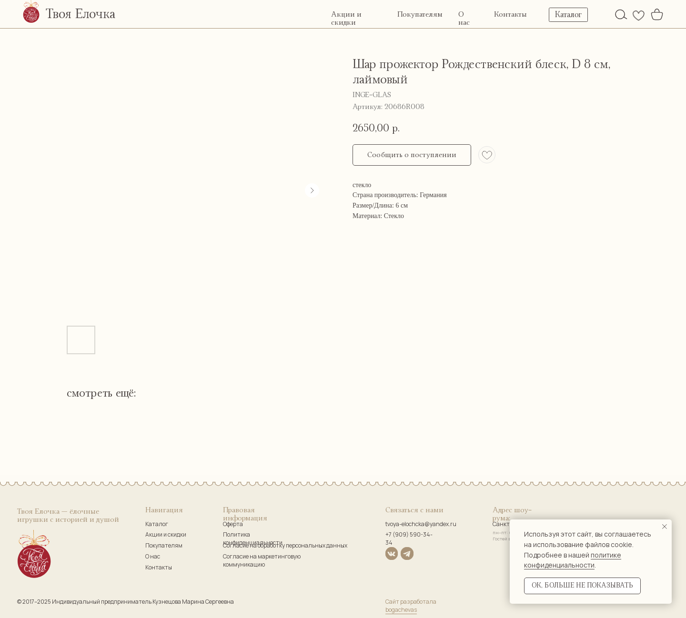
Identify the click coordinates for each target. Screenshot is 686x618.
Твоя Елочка (80, 14)
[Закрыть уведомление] (664, 526)
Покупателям (420, 14)
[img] (621, 14)
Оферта (233, 524)
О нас (152, 556)
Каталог (156, 524)
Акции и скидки (165, 534)
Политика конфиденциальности (252, 538)
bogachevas (401, 610)
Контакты (510, 14)
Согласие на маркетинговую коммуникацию (262, 560)
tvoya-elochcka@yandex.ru (420, 524)
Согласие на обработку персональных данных (285, 545)
